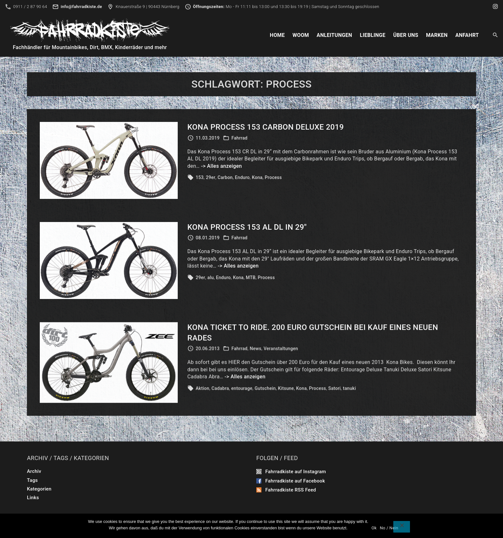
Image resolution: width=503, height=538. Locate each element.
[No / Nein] (401, 527)
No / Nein (389, 527)
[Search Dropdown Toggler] (495, 35)
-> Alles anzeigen (221, 167)
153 (200, 178)
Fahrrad (239, 138)
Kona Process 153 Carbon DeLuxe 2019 (265, 128)
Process (273, 178)
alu (211, 283)
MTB (250, 283)
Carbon (225, 178)
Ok (374, 527)
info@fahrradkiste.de (81, 6)
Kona (257, 178)
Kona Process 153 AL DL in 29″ (247, 233)
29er (211, 178)
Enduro (242, 178)
